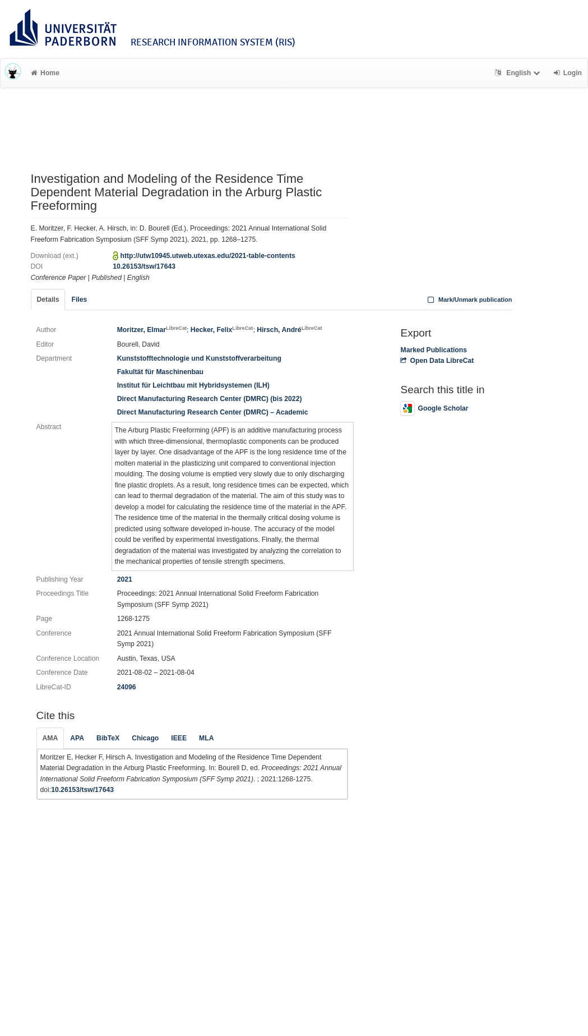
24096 (126, 687)
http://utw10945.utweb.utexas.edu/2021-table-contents (208, 256)
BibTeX (107, 738)
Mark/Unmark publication (468, 299)
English (519, 73)
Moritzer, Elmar (152, 330)
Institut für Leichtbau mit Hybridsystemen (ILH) (193, 385)
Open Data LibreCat (437, 361)
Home (45, 73)
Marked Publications (433, 350)
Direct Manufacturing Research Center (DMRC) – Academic (212, 412)
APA (77, 738)
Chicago (145, 738)
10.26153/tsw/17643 (144, 266)
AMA (50, 738)
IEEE (179, 738)
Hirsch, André (289, 330)
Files (79, 299)
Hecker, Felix (222, 330)
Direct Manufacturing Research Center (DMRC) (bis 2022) (209, 399)
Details (48, 299)
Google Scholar (434, 408)
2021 (124, 579)
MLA (206, 738)
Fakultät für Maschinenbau (160, 372)
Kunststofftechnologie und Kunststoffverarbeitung (199, 358)
